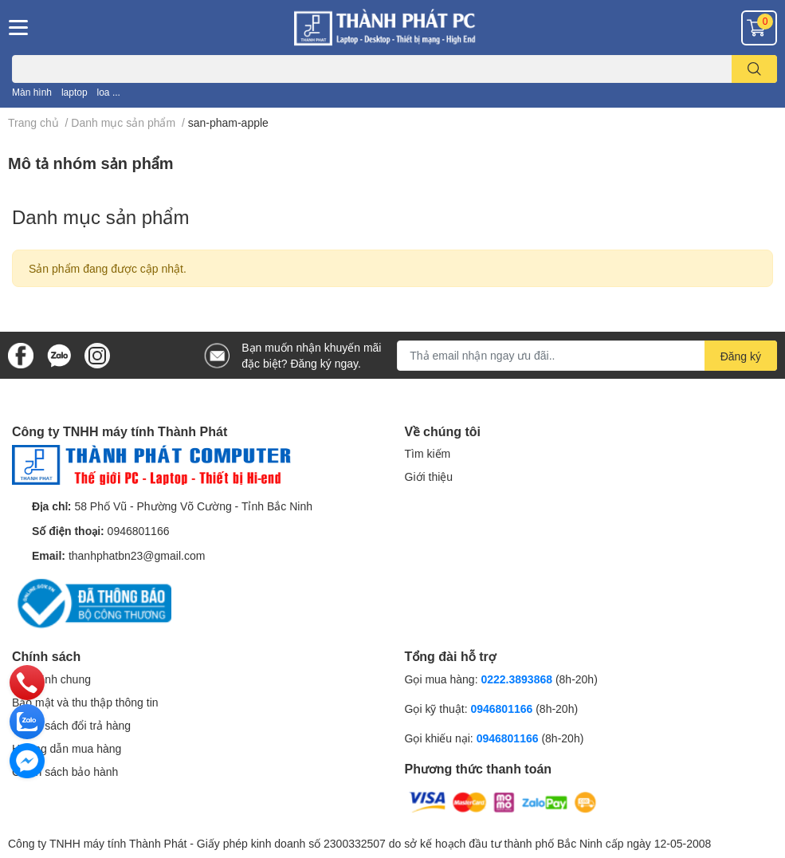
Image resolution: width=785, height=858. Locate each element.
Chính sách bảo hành (65, 771)
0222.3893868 (516, 679)
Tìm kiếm (428, 453)
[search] (754, 69)
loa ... (108, 92)
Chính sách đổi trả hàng (71, 725)
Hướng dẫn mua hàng (66, 748)
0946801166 (139, 530)
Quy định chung (51, 679)
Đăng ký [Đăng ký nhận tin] (740, 356)
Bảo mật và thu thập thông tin (85, 702)
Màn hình (32, 92)
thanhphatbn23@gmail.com (137, 555)
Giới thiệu (429, 476)
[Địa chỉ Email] (587, 355)
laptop (74, 92)
